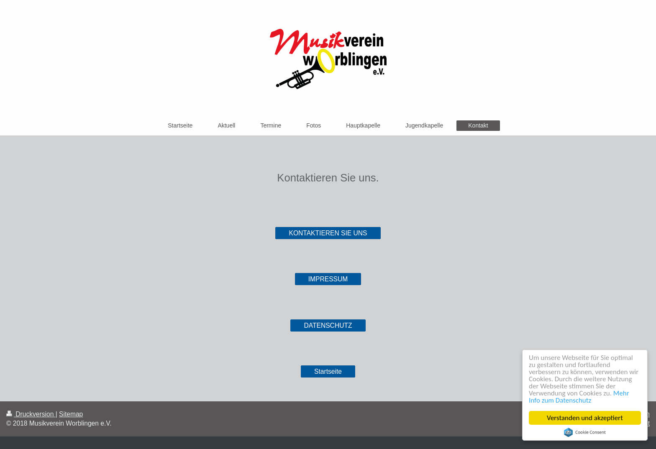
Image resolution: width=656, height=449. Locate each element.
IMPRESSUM (328, 279)
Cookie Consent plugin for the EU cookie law (585, 432)
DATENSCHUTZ (328, 325)
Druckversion (31, 414)
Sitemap (71, 414)
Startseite (328, 371)
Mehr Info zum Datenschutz (579, 397)
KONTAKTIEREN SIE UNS (328, 233)
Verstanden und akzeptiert (585, 417)
